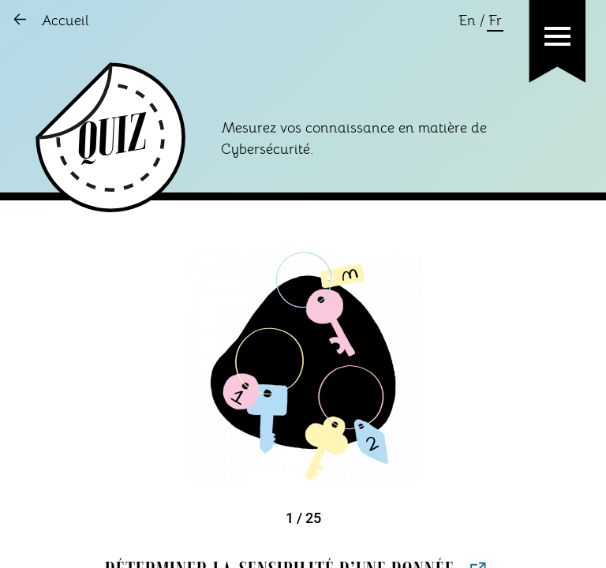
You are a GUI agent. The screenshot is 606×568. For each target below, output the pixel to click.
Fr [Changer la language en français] (495, 21)
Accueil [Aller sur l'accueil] (65, 21)
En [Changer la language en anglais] (467, 21)
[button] (557, 36)
